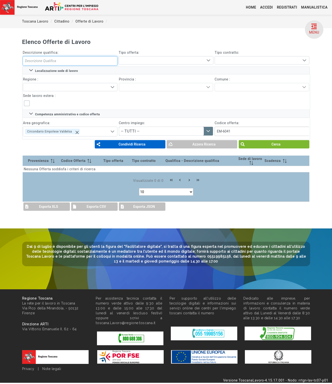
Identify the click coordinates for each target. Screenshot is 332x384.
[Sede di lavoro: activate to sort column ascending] (250, 161)
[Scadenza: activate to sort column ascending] (279, 161)
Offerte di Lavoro (90, 21)
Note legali (51, 369)
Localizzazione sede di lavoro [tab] (53, 70)
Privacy (28, 369)
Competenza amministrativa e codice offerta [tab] (64, 114)
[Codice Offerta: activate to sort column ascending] (81, 161)
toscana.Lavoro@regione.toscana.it (125, 323)
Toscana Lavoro (35, 21)
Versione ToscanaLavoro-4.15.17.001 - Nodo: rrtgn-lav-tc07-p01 (275, 380)
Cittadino (62, 21)
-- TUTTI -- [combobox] (130, 131)
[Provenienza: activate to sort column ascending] (41, 161)
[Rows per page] (166, 192)
